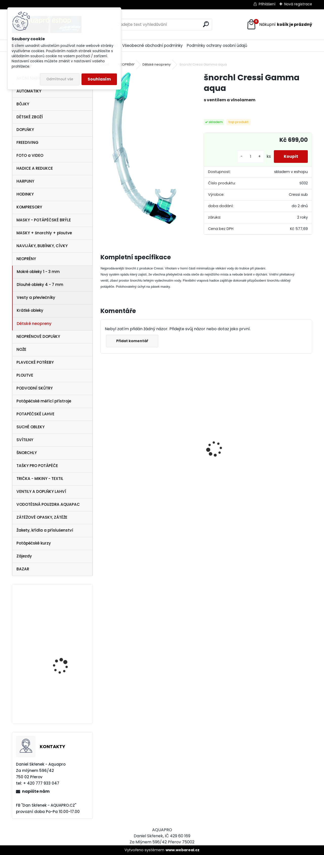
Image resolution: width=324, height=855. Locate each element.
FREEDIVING (27, 142)
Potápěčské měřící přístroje (43, 401)
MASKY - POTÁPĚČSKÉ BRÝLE (43, 220)
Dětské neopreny (34, 323)
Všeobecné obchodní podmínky (152, 45)
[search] (206, 24)
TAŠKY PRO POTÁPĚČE (37, 465)
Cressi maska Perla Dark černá (206, 459)
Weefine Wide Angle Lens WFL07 (67, 625)
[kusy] (250, 156)
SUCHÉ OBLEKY (30, 427)
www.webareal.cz (182, 849)
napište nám (36, 791)
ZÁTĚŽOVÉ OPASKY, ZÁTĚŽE (41, 517)
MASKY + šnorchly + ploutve (44, 233)
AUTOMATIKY (28, 91)
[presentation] (103, 440)
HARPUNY (25, 181)
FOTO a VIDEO (29, 155)
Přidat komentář (132, 340)
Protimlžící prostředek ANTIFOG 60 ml (126, 486)
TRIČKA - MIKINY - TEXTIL (39, 478)
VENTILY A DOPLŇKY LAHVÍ (41, 491)
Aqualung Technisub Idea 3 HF (63, 662)
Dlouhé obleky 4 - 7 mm (40, 284)
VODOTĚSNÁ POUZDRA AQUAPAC (48, 504)
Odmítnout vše (59, 79)
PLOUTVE (24, 375)
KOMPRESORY (29, 207)
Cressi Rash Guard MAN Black (277, 478)
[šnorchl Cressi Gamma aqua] (144, 148)
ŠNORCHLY (26, 452)
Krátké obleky (30, 310)
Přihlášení (267, 4)
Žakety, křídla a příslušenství (44, 530)
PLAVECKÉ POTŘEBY (35, 362)
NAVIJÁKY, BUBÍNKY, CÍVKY (42, 245)
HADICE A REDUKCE (34, 168)
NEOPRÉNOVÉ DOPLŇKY (38, 336)
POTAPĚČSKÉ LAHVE (35, 414)
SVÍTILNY (24, 439)
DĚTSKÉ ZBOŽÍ (29, 117)
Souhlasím (99, 79)
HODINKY (25, 194)
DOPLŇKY (25, 129)
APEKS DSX (54, 701)
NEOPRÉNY (26, 258)
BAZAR (22, 569)
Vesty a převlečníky (36, 297)
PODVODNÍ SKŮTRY (34, 388)
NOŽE (21, 349)
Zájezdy (24, 556)
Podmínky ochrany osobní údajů (217, 45)
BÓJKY (22, 104)
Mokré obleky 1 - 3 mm (38, 271)
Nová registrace (298, 4)
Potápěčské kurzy (33, 543)
